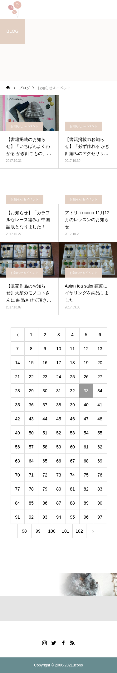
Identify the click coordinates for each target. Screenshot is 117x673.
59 (58, 446)
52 (58, 432)
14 (17, 362)
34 (99, 390)
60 (72, 446)
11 (72, 348)
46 (72, 418)
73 (58, 474)
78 (31, 489)
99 (38, 531)
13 (99, 348)
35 (17, 404)
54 (86, 432)
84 (17, 503)
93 (44, 517)
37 (44, 404)
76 (99, 474)
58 (44, 446)
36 (31, 404)
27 (99, 376)
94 (58, 517)
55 (99, 432)
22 (31, 376)
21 (17, 376)
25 (72, 376)
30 (44, 390)
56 (17, 446)
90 (99, 503)
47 (86, 418)
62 (99, 446)
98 (24, 531)
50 (31, 432)
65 (44, 460)
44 (44, 418)
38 (58, 404)
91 (17, 517)
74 (72, 474)
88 (72, 503)
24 (58, 376)
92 (31, 517)
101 (65, 531)
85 (31, 503)
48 (99, 418)
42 (17, 418)
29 (31, 390)
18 (72, 362)
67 (72, 460)
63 (17, 460)
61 (86, 446)
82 (86, 489)
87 (58, 503)
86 (44, 503)
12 (86, 348)
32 (72, 390)
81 (72, 489)
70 (17, 474)
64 (31, 460)
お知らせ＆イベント (25, 126)
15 (31, 362)
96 (86, 517)
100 (51, 531)
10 (58, 348)
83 (99, 489)
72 (44, 474)
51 (44, 432)
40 (86, 404)
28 (17, 390)
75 (86, 474)
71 (31, 474)
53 (72, 432)
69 (99, 460)
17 (58, 362)
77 (17, 489)
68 (86, 460)
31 (58, 390)
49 (17, 432)
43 (31, 418)
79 (44, 489)
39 (72, 404)
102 (79, 531)
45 (58, 418)
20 (99, 362)
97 (99, 517)
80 (58, 489)
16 (44, 362)
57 (31, 446)
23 (44, 376)
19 (86, 362)
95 (72, 517)
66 (58, 460)
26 (86, 376)
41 (99, 404)
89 (86, 503)
